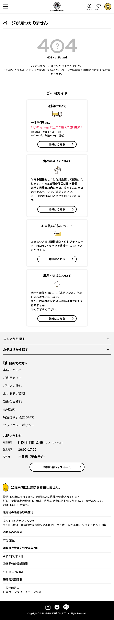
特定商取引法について (18, 417)
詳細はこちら (57, 144)
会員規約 (9, 409)
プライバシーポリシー (18, 425)
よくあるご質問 (14, 393)
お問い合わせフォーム (57, 467)
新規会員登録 (12, 401)
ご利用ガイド (12, 377)
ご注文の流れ (12, 385)
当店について (12, 369)
